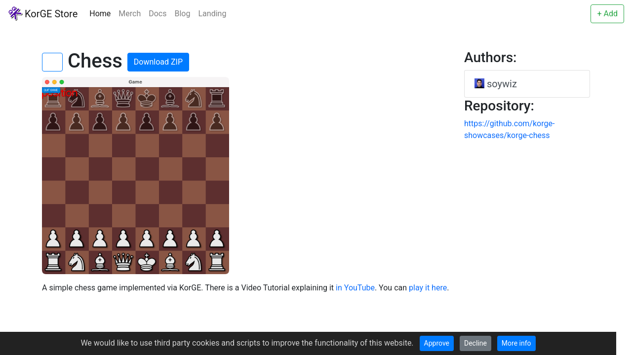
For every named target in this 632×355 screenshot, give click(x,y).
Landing (212, 13)
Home (100, 13)
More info (516, 343)
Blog (183, 13)
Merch (129, 13)
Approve (436, 343)
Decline (475, 343)
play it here (428, 287)
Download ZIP (158, 62)
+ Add (607, 13)
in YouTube (355, 287)
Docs (157, 13)
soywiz (495, 84)
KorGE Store (43, 13)
